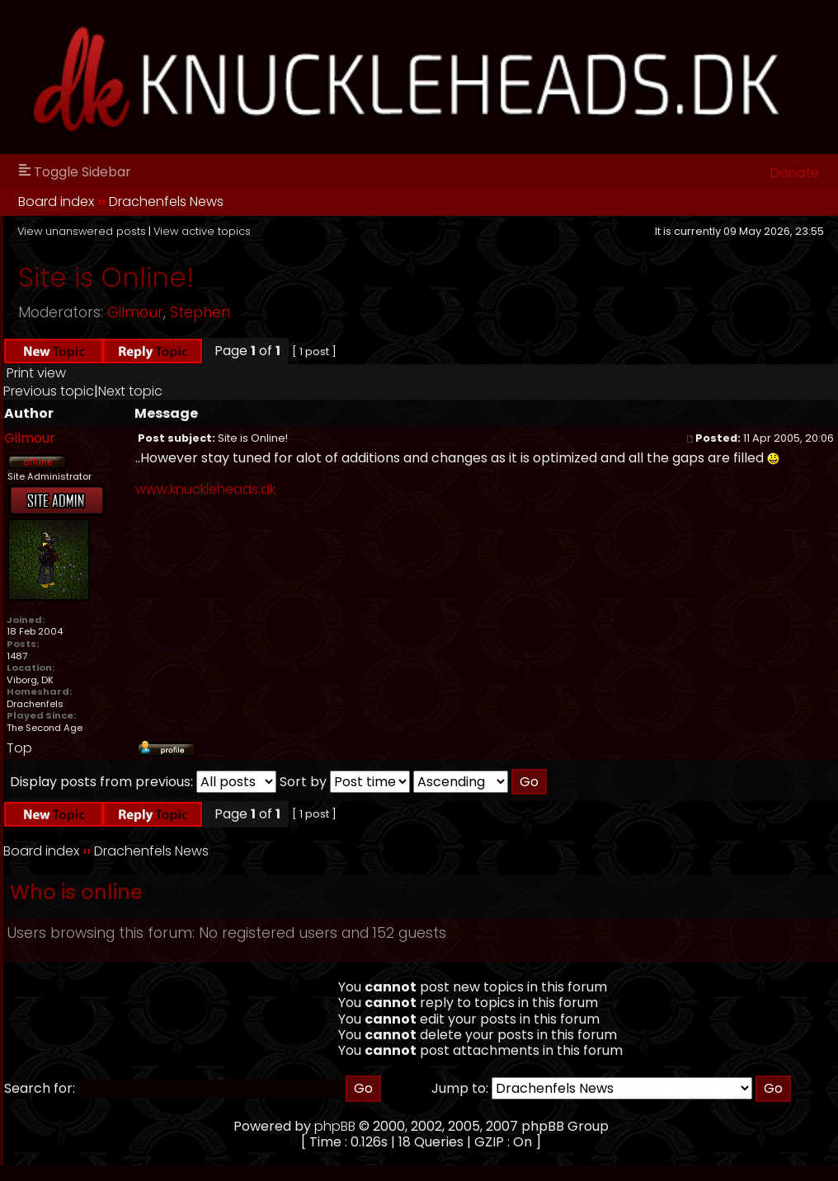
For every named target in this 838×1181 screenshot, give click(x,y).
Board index (56, 201)
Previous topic (48, 391)
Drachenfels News (166, 201)
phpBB (334, 1126)
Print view (36, 373)
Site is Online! (106, 277)
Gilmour (135, 312)
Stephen (200, 312)
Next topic (130, 391)
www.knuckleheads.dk (205, 489)
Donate (794, 172)
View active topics (202, 231)
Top (19, 747)
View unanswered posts (81, 231)
